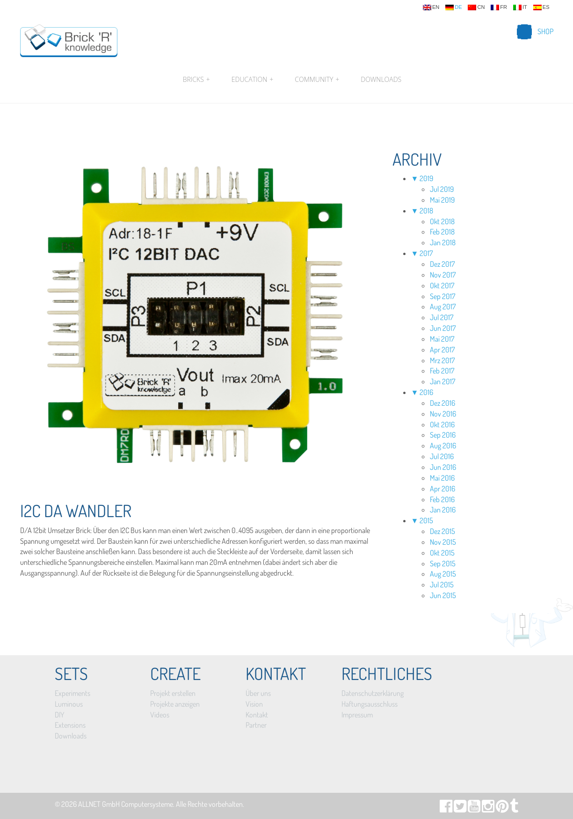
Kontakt (257, 714)
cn (476, 7)
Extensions (70, 725)
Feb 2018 (442, 231)
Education (252, 79)
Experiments (72, 693)
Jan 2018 (443, 242)
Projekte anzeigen (175, 704)
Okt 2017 (442, 285)
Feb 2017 (442, 370)
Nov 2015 (443, 542)
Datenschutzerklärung (372, 693)
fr (499, 7)
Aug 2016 (443, 445)
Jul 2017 (441, 317)
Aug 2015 (443, 573)
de (453, 7)
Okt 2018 (442, 221)
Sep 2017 (442, 296)
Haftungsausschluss (369, 704)
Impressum (357, 714)
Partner (256, 725)
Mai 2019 (442, 200)
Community (317, 79)
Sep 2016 (443, 434)
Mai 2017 (442, 339)
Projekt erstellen (173, 693)
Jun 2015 (443, 595)
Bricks (196, 79)
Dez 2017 (442, 264)
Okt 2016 (442, 424)
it (520, 7)
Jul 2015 (442, 584)
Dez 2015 (442, 531)
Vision (254, 704)
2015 (426, 520)
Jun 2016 (443, 467)
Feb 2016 (442, 499)
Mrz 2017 (442, 360)
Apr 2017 (442, 349)
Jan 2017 (442, 381)
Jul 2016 (442, 456)
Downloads (381, 79)
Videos (159, 714)
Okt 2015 (442, 552)
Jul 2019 (442, 189)
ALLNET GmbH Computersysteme (125, 804)
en (431, 7)
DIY (59, 714)
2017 (426, 253)
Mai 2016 (442, 478)
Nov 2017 (443, 274)
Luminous (69, 704)
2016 (426, 392)
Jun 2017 (443, 328)
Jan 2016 (443, 509)
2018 (426, 210)
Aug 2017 (443, 306)
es (541, 7)
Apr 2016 (442, 488)
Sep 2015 (443, 563)
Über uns (258, 693)
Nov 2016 (443, 413)
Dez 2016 (442, 403)
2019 (426, 178)
